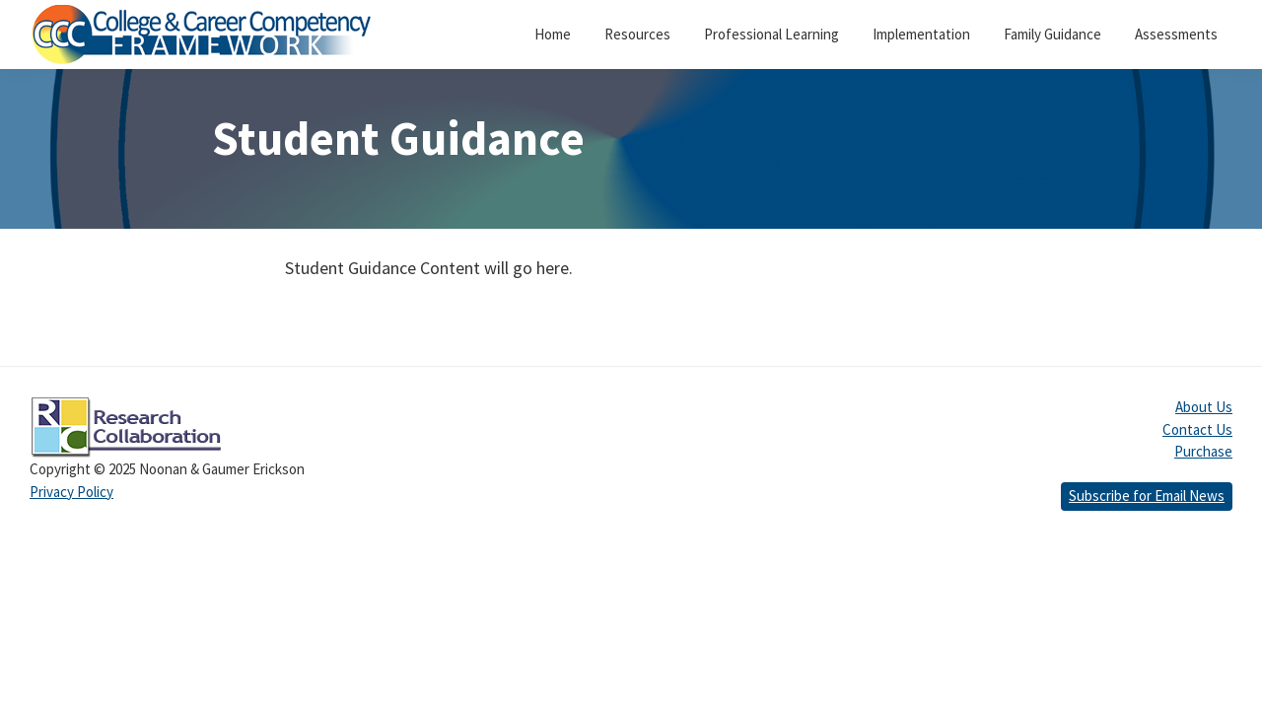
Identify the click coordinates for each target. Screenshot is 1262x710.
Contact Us (1197, 429)
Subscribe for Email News (1147, 495)
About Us (1203, 406)
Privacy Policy (71, 491)
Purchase (1203, 451)
